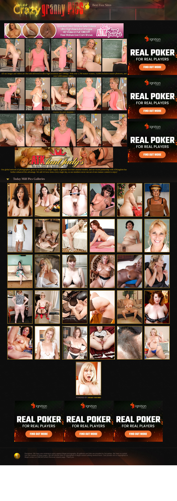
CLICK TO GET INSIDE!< (64, 112)
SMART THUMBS (94, 397)
